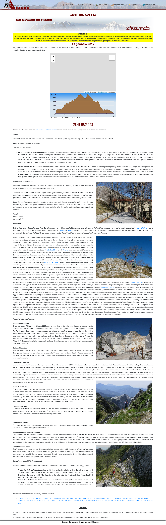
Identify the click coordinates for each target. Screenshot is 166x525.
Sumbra (63, 230)
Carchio (139, 282)
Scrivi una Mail (85, 522)
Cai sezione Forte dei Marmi (46, 130)
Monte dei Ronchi (107, 287)
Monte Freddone (51, 250)
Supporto (132, 5)
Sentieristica (148, 5)
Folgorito (133, 282)
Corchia (65, 250)
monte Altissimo (141, 228)
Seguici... (75, 522)
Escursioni (67, 4)
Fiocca (70, 230)
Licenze (96, 522)
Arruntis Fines (117, 4)
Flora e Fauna (101, 4)
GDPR (66, 522)
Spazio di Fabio (83, 4)
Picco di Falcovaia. (51, 262)
